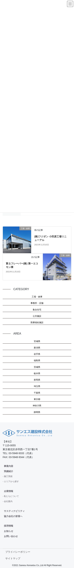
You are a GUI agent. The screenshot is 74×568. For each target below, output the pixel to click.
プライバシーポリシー (17, 551)
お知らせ (8, 531)
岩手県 (37, 354)
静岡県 (37, 412)
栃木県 (37, 373)
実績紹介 (8, 471)
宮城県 (37, 341)
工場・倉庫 (37, 296)
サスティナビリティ (14, 511)
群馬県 (37, 380)
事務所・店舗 (37, 303)
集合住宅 (37, 309)
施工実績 (8, 476)
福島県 (37, 360)
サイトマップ (12, 558)
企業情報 (8, 491)
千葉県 (37, 393)
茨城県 (37, 367)
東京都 (37, 399)
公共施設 (37, 316)
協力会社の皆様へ (13, 516)
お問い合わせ (11, 536)
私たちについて (11, 496)
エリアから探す (11, 481)
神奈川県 (37, 405)
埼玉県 (37, 386)
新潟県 (37, 347)
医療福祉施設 (37, 322)
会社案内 (8, 501)
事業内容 (8, 466)
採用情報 (8, 525)
